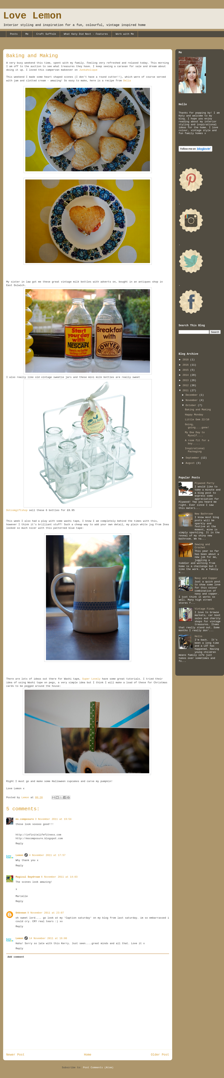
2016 (186, 364)
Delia (127, 80)
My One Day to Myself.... (195, 434)
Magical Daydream (28, 876)
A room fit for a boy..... (197, 442)
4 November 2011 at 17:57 (47, 855)
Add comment (16, 956)
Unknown (21, 912)
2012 (186, 385)
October (192, 405)
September (193, 457)
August (191, 463)
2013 (186, 380)
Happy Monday (194, 414)
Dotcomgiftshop (16, 510)
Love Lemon (32, 15)
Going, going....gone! (197, 426)
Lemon (19, 855)
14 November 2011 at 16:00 (48, 938)
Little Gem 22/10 (197, 419)
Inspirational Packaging (195, 450)
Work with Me (125, 34)
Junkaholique (88, 69)
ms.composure (25, 819)
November (192, 400)
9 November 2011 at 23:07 (45, 912)
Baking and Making (198, 409)
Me (27, 34)
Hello (198, 636)
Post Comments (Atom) (98, 1067)
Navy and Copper (206, 578)
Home (87, 1055)
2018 (186, 359)
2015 (186, 370)
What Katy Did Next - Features (86, 34)
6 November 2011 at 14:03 (59, 876)
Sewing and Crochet (202, 546)
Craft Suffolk (46, 34)
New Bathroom (204, 513)
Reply (19, 843)
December (192, 395)
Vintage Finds (204, 608)
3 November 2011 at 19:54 (53, 819)
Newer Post (15, 1055)
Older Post (160, 1055)
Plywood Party (204, 483)
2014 (186, 375)
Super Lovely (91, 678)
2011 (186, 390)
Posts (14, 34)
